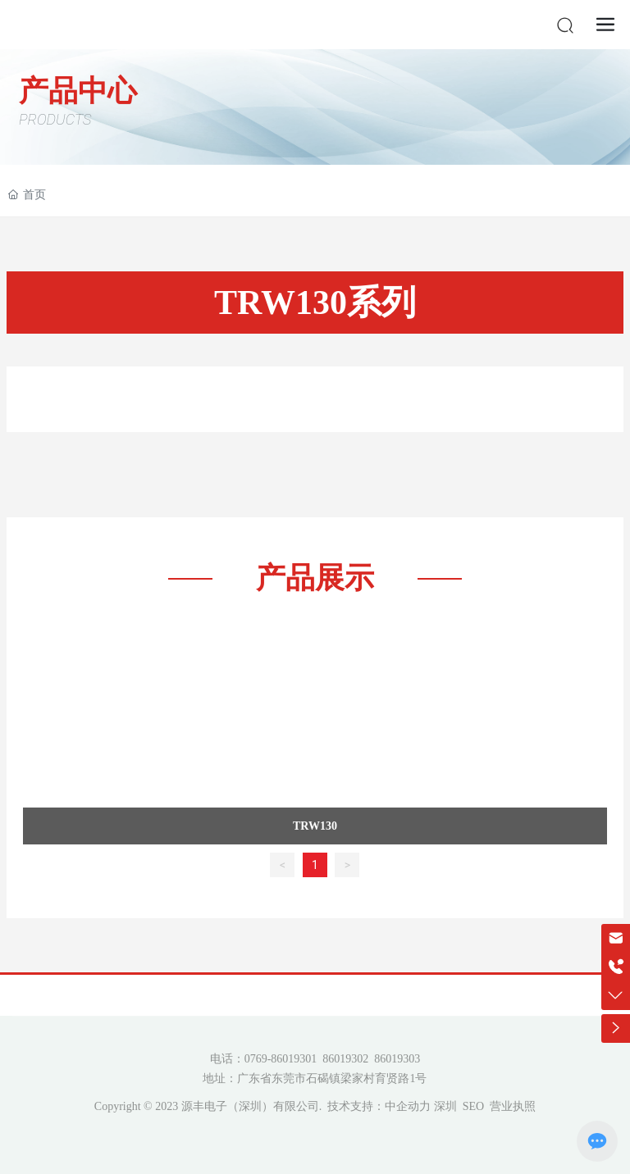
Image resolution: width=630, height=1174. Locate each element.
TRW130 (315, 826)
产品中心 (78, 91)
